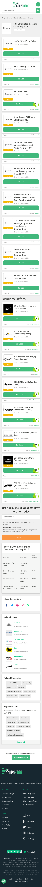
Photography (27, 683)
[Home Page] (3, 18)
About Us (5, 818)
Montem (17, 623)
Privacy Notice (19, 879)
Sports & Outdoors (20, 18)
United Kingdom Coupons (33, 783)
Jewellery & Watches (13, 683)
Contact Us (5, 821)
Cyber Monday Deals (30, 801)
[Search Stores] (38, 10)
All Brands (5, 805)
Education (21, 687)
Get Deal (21, 53)
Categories (9, 18)
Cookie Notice (29, 879)
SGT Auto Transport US (33, 501)
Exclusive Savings (8, 794)
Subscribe (21, 537)
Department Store (29, 691)
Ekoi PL (37, 374)
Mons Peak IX (19, 656)
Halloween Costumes (13, 731)
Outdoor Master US (34, 400)
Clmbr (16, 665)
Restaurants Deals (8, 801)
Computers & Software (14, 691)
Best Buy (17, 648)
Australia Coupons (6, 783)
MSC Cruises (11, 722)
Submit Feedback (21, 757)
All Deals (5, 808)
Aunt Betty (20, 726)
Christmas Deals (28, 805)
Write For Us (6, 825)
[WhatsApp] (4, 881)
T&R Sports (18, 631)
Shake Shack (25, 718)
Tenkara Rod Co (35, 450)
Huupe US (36, 425)
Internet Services (12, 696)
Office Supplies (25, 696)
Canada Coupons (19, 783)
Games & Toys (11, 687)
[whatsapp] (28, 605)
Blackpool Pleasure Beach (15, 735)
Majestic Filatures (12, 718)
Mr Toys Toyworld (23, 722)
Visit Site (19, 30)
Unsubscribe (7, 527)
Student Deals (6, 797)
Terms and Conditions (21, 881)
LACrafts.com (19, 640)
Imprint (4, 829)
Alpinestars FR (35, 324)
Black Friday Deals (29, 794)
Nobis (28, 726)
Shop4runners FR (34, 349)
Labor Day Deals (28, 797)
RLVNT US (36, 475)
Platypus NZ (10, 726)
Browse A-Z (21, 742)
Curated (30, 18)
